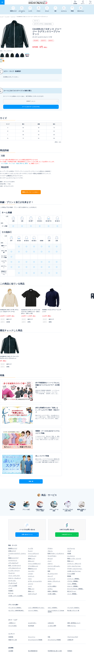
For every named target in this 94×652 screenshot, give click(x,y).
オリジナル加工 (12, 612)
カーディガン (12, 568)
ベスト (30, 566)
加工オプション (71, 578)
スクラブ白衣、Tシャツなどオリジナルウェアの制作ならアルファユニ (64, 649)
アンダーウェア (12, 570)
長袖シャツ (31, 578)
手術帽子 (10, 578)
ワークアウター (52, 543)
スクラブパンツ (12, 548)
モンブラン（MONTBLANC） (16, 597)
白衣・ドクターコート (14, 553)
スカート (50, 551)
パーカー (30, 561)
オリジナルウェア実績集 (54, 625)
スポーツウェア (32, 581)
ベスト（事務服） (72, 571)
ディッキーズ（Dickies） (15, 595)
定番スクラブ (12, 538)
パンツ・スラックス (14, 563)
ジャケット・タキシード (74, 551)
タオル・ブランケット (54, 568)
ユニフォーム (71, 536)
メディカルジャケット (14, 555)
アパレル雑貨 (71, 561)
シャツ (30, 573)
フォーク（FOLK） (33, 597)
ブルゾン (50, 538)
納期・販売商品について (74, 609)
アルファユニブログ (73, 623)
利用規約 (69, 636)
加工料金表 (31, 612)
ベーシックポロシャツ (34, 551)
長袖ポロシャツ (32, 556)
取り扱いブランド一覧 (73, 597)
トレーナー (31, 558)
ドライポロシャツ (33, 553)
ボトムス (50, 546)
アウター (50, 536)
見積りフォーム (71, 612)
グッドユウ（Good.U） (73, 595)
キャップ (50, 563)
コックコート (71, 543)
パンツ (49, 548)
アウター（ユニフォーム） (74, 556)
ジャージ (13, 16)
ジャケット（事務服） (73, 566)
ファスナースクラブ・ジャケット (17, 542)
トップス (7, 16)
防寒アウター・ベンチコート (56, 541)
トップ (1, 16)
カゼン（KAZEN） (53, 595)
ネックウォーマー (53, 561)
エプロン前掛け (52, 573)
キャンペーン (32, 623)
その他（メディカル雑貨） (15, 583)
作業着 (69, 541)
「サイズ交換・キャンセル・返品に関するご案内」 (14, 163)
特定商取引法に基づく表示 (55, 636)
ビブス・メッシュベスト (35, 568)
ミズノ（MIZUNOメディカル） (37, 595)
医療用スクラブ (12, 536)
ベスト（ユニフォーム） (74, 553)
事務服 (69, 563)
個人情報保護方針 (33, 636)
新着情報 (10, 623)
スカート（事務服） (73, 573)
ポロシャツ (31, 548)
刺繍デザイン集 (12, 625)
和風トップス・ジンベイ (74, 546)
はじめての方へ (32, 609)
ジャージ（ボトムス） (54, 553)
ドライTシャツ (32, 543)
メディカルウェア (13, 550)
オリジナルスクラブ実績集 (35, 625)
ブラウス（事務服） (73, 568)
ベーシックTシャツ (33, 541)
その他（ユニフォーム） (74, 558)
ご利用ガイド (12, 609)
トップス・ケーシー (14, 558)
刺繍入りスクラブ (13, 545)
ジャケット (31, 563)
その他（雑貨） (52, 581)
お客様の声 (70, 625)
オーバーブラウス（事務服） (75, 576)
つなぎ (69, 538)
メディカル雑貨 (12, 573)
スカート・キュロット (14, 565)
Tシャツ (30, 538)
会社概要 (10, 636)
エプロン (50, 576)
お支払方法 (51, 609)
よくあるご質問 (52, 612)
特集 (49, 623)
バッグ (10, 575)
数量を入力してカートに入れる (30, 192)
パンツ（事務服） (72, 581)
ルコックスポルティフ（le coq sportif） (56, 598)
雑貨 (49, 558)
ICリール (10, 580)
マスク (49, 571)
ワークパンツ (51, 556)
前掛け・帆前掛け (53, 578)
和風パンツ (70, 548)
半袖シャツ (31, 576)
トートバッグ (51, 566)
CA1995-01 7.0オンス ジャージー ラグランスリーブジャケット (32, 16)
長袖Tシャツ (31, 546)
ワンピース (11, 560)
